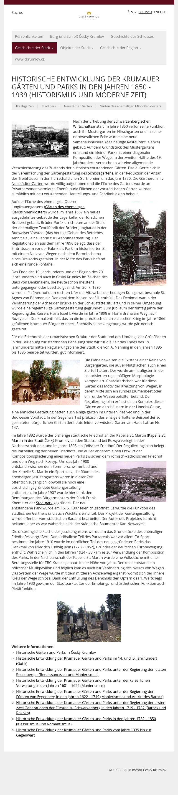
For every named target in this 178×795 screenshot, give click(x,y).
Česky (132, 12)
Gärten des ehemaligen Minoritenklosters (130, 106)
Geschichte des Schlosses (132, 36)
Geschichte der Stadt (34, 47)
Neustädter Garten (78, 106)
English (160, 12)
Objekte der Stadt (76, 47)
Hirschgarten (24, 106)
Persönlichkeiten (29, 36)
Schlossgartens (100, 173)
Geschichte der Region (120, 47)
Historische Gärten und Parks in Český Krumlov (56, 652)
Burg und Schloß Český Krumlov (77, 36)
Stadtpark (49, 106)
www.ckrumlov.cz (30, 59)
